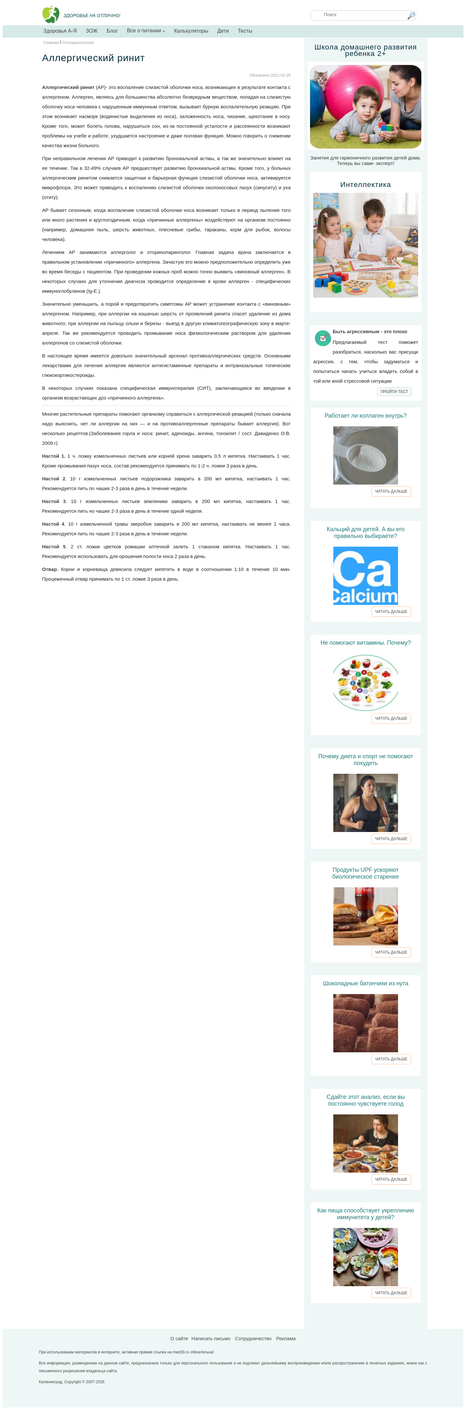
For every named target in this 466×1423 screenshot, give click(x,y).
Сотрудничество (253, 1338)
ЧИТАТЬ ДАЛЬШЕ (391, 491)
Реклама (285, 1338)
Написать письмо (211, 1338)
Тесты (245, 31)
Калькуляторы (191, 31)
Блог (112, 31)
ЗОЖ (91, 31)
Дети (222, 31)
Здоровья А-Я (60, 31)
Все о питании (146, 30)
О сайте (179, 1338)
